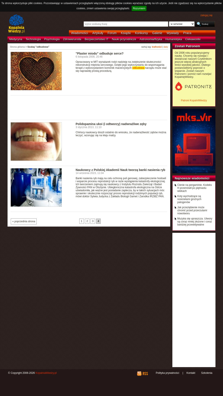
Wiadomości (79, 33)
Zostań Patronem (187, 46)
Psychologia (52, 39)
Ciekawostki (192, 39)
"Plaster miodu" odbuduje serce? (99, 53)
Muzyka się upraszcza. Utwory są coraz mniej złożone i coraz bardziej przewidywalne (194, 221)
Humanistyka (173, 39)
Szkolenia (206, 372)
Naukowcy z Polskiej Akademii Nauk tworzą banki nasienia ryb (120, 170)
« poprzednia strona (23, 221)
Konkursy (141, 33)
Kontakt (190, 372)
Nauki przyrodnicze (124, 39)
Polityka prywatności (167, 372)
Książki (126, 33)
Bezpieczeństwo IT (97, 39)
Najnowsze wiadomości (192, 178)
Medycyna (15, 39)
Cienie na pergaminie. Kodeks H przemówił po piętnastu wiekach (194, 188)
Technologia (33, 39)
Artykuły (97, 33)
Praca (187, 33)
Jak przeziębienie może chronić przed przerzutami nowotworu (192, 210)
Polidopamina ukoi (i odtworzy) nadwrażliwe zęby (111, 124)
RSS (145, 373)
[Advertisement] (89, 107)
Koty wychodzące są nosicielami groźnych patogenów (189, 199)
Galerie (157, 33)
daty (166, 46)
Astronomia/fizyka (151, 39)
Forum (112, 33)
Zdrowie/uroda (72, 39)
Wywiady (173, 33)
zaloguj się (206, 15)
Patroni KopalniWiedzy (194, 100)
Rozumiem (139, 8)
